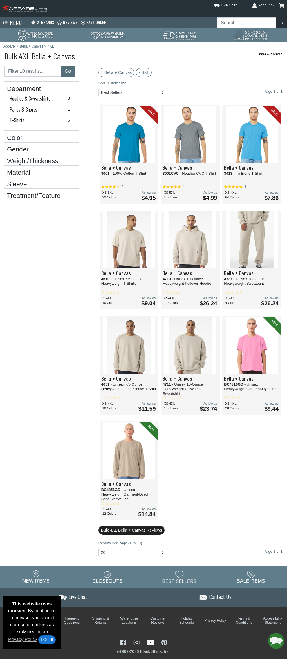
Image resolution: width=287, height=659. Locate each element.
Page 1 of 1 (273, 551)
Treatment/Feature (34, 196)
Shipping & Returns (100, 620)
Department (24, 89)
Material (18, 172)
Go (68, 71)
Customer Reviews (157, 620)
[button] (220, 4)
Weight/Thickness (32, 161)
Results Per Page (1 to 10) (120, 543)
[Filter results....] (32, 71)
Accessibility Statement (272, 620)
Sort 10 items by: (112, 83)
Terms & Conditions (244, 620)
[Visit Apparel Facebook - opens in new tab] (123, 642)
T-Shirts (41, 120)
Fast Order (93, 22)
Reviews (67, 22)
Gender (18, 149)
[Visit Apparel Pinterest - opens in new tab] (164, 642)
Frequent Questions (72, 620)
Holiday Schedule (186, 620)
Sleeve (17, 184)
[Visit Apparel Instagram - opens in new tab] (137, 642)
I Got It (47, 639)
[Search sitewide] (246, 22)
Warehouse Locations (129, 620)
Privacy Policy (22, 639)
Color (15, 138)
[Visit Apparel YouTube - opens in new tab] (151, 642)
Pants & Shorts (41, 109)
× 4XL (143, 72)
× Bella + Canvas (116, 72)
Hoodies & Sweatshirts (41, 98)
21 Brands (42, 22)
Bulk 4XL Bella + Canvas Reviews (131, 530)
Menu (12, 23)
